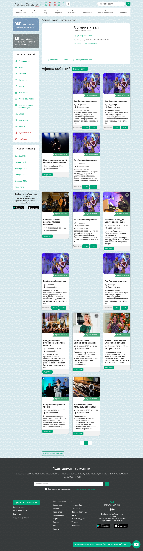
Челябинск (75, 526)
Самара (56, 522)
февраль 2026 (21, 181)
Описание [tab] (53, 60)
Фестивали (21, 120)
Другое (20, 126)
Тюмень (74, 522)
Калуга (56, 529)
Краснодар (75, 508)
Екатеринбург (77, 505)
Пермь (56, 519)
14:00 (93, 128)
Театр (45, 12)
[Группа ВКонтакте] (26, 24)
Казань (56, 508)
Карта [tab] (65, 60)
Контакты (17, 514)
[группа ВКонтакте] (112, 502)
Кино (34, 12)
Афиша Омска (50, 20)
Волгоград (57, 505)
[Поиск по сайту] (111, 4)
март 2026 (19, 187)
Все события (21, 12)
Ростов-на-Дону (77, 519)
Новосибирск (58, 515)
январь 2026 (20, 175)
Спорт (19, 114)
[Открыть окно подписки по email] (136, 544)
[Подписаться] (107, 484)
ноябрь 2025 (20, 162)
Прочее (123, 13)
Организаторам (19, 507)
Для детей (72, 12)
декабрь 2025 (21, 169)
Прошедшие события (82, 60)
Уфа (54, 526)
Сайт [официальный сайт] (77, 43)
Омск (73, 515)
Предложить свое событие (26, 503)
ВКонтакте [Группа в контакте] (90, 43)
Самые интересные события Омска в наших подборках (101, 544)
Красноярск (58, 512)
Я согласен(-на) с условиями (71, 489)
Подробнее (47, 175)
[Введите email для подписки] (68, 484)
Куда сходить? (23, 132)
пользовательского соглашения (85, 489)
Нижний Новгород (78, 512)
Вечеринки (87, 12)
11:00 (86, 128)
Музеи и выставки (106, 12)
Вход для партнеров (21, 518)
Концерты (57, 12)
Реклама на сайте (20, 511)
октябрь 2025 (20, 156)
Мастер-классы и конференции (24, 106)
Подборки (21, 139)
